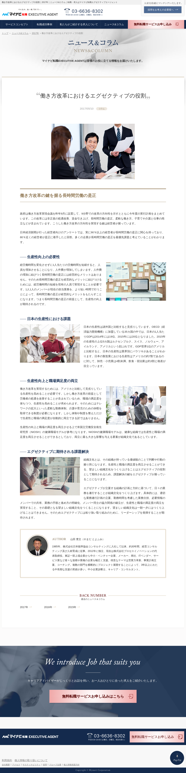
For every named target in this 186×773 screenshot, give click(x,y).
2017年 (35, 33)
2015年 (72, 607)
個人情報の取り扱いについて (31, 760)
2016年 (48, 607)
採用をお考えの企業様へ (163, 9)
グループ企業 (55, 765)
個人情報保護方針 (72, 765)
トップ (5, 33)
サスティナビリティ (32, 765)
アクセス (16, 765)
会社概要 (6, 765)
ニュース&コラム (20, 33)
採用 (45, 765)
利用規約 (7, 760)
